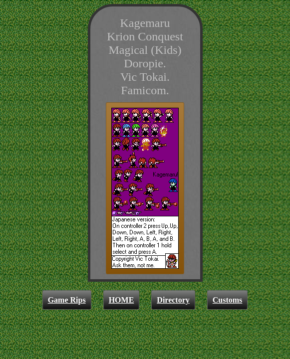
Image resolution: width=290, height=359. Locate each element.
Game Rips (67, 300)
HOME (121, 300)
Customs (228, 300)
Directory (173, 300)
